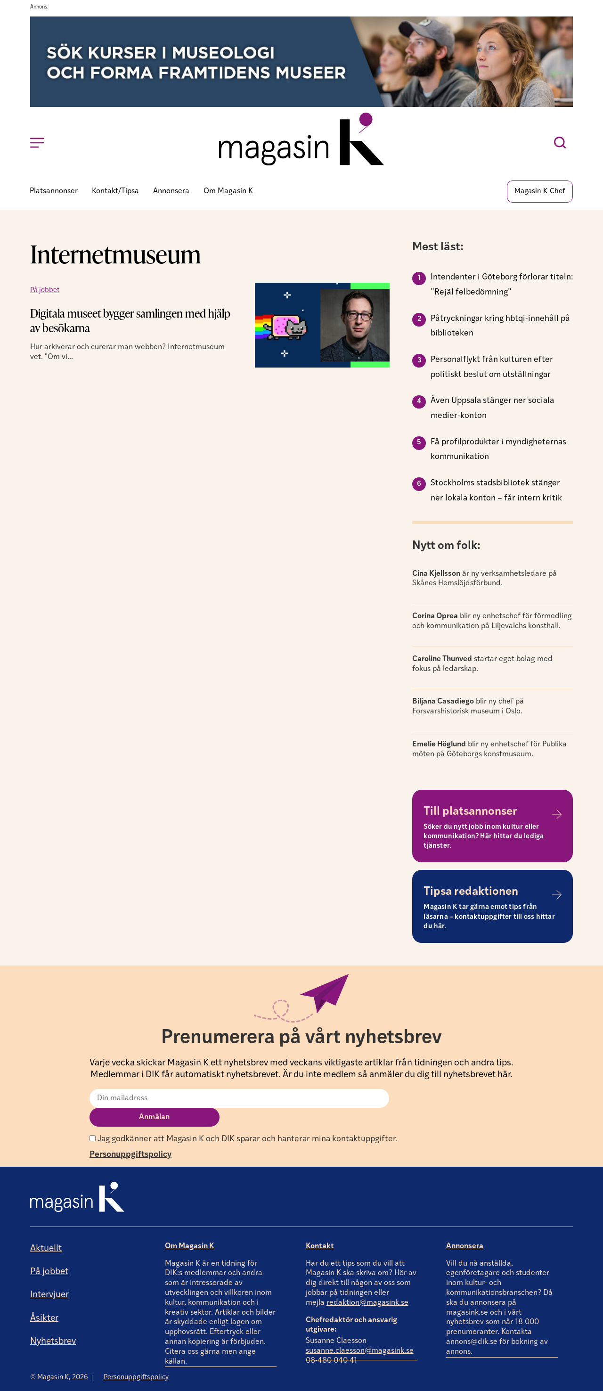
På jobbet (44, 290)
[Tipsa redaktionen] (557, 895)
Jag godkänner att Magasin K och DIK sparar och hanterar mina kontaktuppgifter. (244, 1120)
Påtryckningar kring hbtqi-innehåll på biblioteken (500, 326)
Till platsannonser (470, 812)
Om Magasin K (189, 1227)
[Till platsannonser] (557, 814)
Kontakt (320, 1227)
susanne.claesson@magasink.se (360, 1332)
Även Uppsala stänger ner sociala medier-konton (492, 408)
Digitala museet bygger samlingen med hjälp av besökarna (130, 320)
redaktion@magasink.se (367, 1283)
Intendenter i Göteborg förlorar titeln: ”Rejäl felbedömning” (502, 284)
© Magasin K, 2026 (59, 1358)
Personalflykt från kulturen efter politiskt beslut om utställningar (492, 367)
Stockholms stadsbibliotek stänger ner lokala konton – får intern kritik (496, 490)
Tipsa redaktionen (471, 892)
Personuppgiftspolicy (130, 1136)
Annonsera (464, 1227)
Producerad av (543, 1384)
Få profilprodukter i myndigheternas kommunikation (498, 449)
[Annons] (301, 105)
